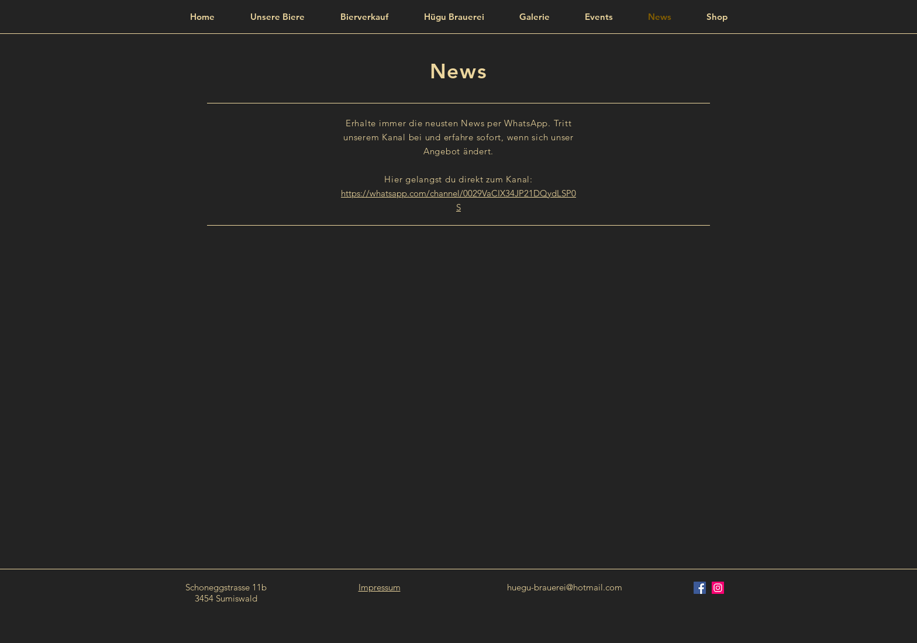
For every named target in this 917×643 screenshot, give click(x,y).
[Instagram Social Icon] (718, 588)
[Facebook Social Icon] (700, 588)
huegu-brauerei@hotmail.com (564, 587)
